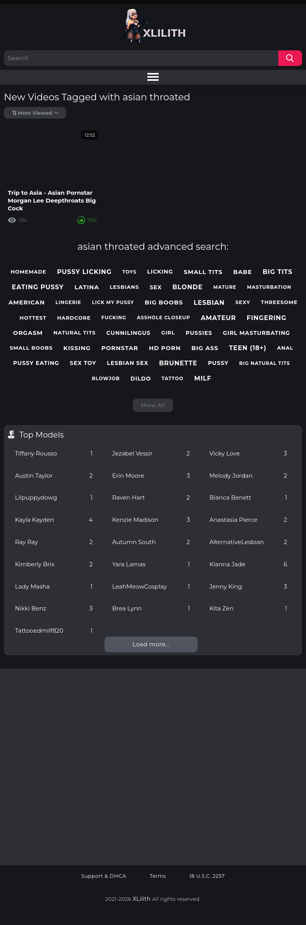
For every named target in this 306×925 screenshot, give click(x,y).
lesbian (209, 302)
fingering (267, 318)
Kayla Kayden (53, 519)
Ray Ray (53, 542)
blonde (187, 287)
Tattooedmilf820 (53, 630)
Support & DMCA (104, 876)
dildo (141, 378)
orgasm (28, 332)
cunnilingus (128, 333)
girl (168, 333)
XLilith (142, 898)
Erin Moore (151, 475)
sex (156, 287)
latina (86, 287)
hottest (32, 318)
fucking (113, 317)
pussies (199, 333)
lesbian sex (127, 363)
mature (224, 287)
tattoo (173, 378)
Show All (153, 405)
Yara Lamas (151, 564)
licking (160, 272)
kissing (76, 348)
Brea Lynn (151, 608)
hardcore (73, 318)
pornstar (119, 348)
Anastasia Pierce (248, 519)
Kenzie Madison (151, 519)
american (27, 302)
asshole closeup (163, 317)
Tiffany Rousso (53, 453)
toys (129, 272)
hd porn (165, 348)
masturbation (269, 287)
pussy (218, 363)
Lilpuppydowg (53, 497)
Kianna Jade (248, 564)
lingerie (68, 302)
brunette (178, 363)
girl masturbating (256, 333)
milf (202, 378)
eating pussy (38, 287)
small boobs (31, 348)
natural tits (74, 333)
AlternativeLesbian (248, 542)
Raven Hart (151, 497)
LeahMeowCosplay (151, 586)
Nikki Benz (53, 608)
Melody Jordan (248, 475)
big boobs (164, 302)
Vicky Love (248, 453)
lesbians (124, 287)
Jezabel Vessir (151, 453)
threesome (279, 302)
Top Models (41, 434)
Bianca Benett (248, 497)
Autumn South (151, 542)
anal (285, 348)
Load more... (151, 644)
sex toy (83, 363)
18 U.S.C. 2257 (207, 876)
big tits (278, 272)
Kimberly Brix (53, 564)
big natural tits (264, 363)
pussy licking (84, 272)
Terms (158, 876)
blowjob (106, 378)
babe (242, 272)
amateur (218, 318)
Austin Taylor (53, 475)
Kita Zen (248, 608)
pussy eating (36, 363)
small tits (203, 272)
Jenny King (248, 586)
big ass (204, 348)
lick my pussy (113, 302)
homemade (28, 272)
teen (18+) (248, 348)
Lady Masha (53, 586)
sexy (242, 302)
